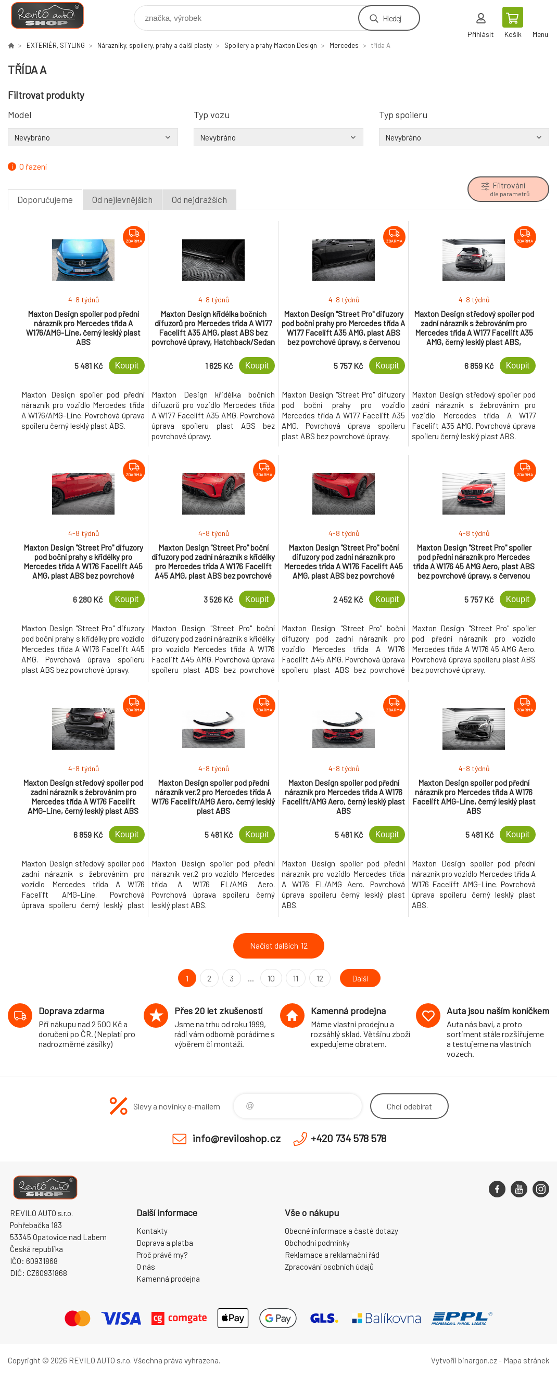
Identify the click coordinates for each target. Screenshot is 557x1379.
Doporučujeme (45, 199)
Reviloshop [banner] (54, 15)
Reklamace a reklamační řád (332, 1254)
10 (269, 978)
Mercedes (344, 45)
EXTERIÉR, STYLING (56, 45)
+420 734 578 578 (348, 1138)
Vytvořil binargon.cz (464, 1360)
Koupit (126, 365)
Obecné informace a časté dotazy (341, 1230)
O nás (145, 1266)
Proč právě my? (162, 1254)
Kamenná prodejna (168, 1278)
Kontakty (152, 1230)
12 (318, 978)
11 (294, 978)
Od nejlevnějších (122, 199)
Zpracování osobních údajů (329, 1266)
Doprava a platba (164, 1242)
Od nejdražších (199, 199)
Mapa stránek (526, 1360)
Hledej (392, 18)
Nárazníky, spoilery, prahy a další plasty (154, 45)
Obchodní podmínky (317, 1242)
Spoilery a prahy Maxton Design (270, 45)
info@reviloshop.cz (237, 1138)
